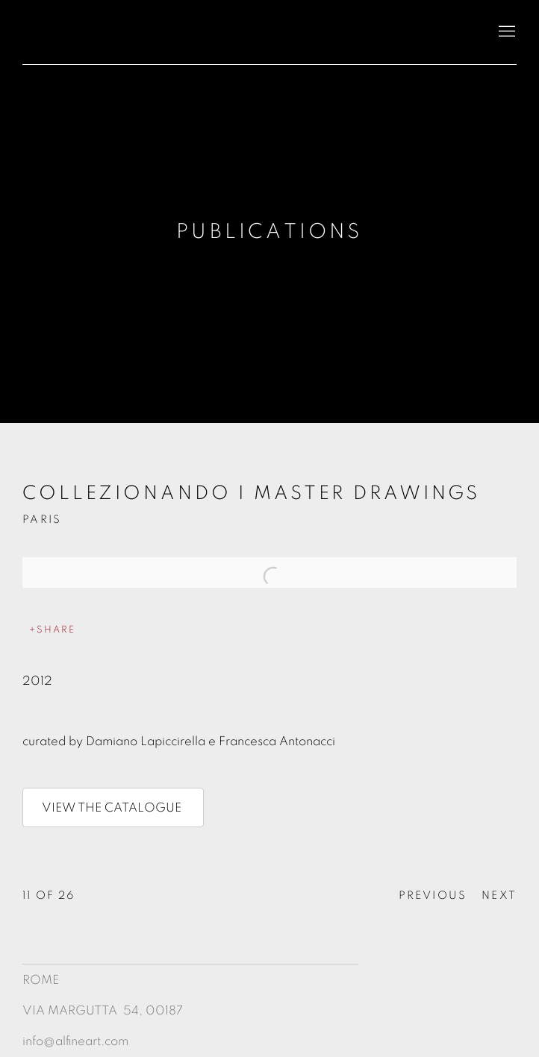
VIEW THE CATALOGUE (113, 807)
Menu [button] (505, 32)
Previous (433, 895)
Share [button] (56, 630)
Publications (269, 232)
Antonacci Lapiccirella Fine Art (134, 32)
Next (499, 895)
